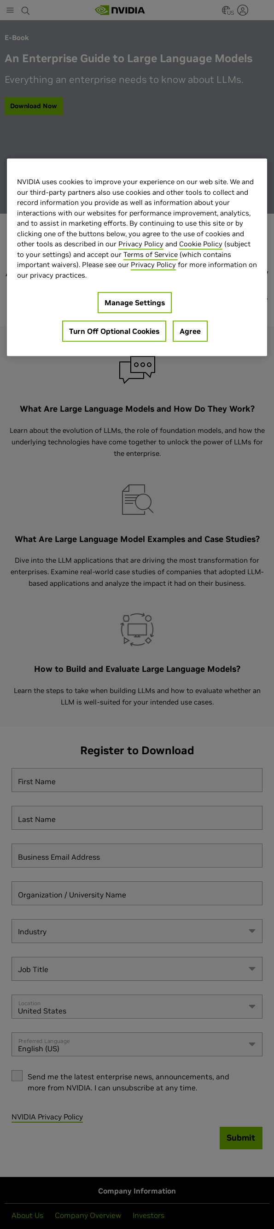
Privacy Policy (140, 244)
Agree (190, 331)
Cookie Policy (200, 244)
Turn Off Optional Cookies (114, 331)
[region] (137, 257)
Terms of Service (150, 254)
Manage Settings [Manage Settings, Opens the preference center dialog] (135, 303)
